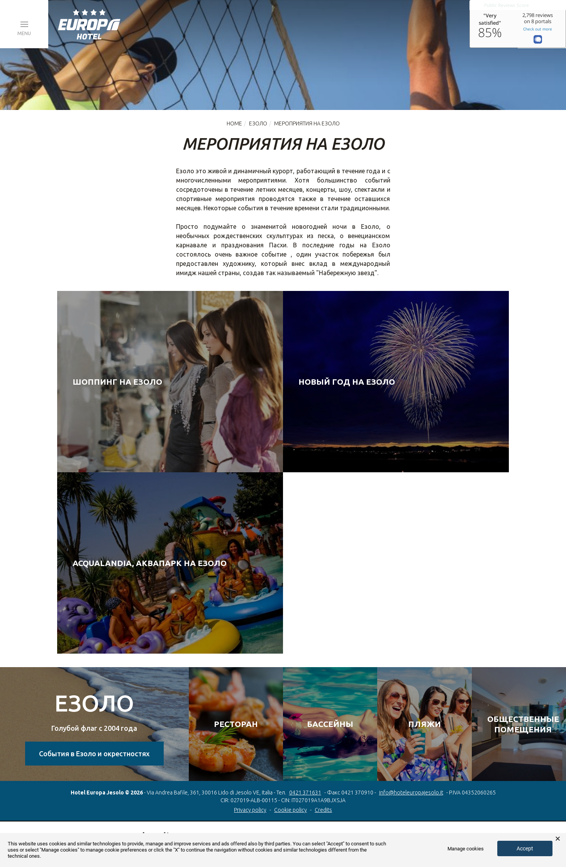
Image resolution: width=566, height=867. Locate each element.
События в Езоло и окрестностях (94, 753)
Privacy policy (250, 810)
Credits (323, 810)
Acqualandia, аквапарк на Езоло (150, 563)
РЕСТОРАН (236, 723)
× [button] (557, 839)
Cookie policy (290, 810)
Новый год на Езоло (346, 381)
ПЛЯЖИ (424, 723)
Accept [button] (525, 848)
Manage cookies (465, 849)
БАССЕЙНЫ (330, 723)
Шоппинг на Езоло (117, 381)
